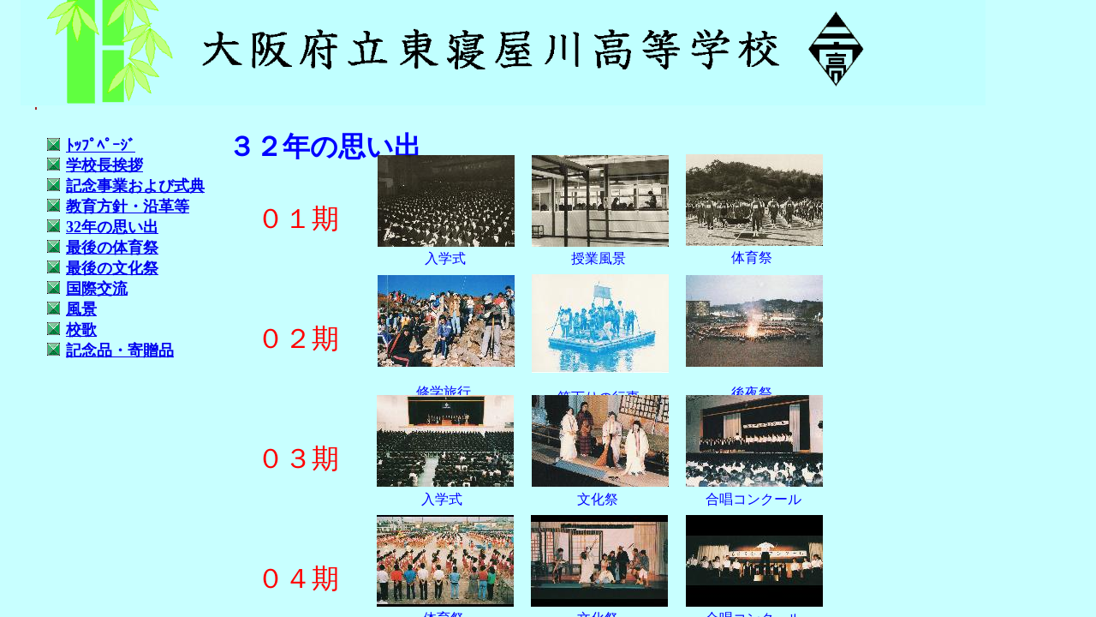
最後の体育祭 (112, 247)
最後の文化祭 (112, 268)
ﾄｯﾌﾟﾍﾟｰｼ (100, 145)
